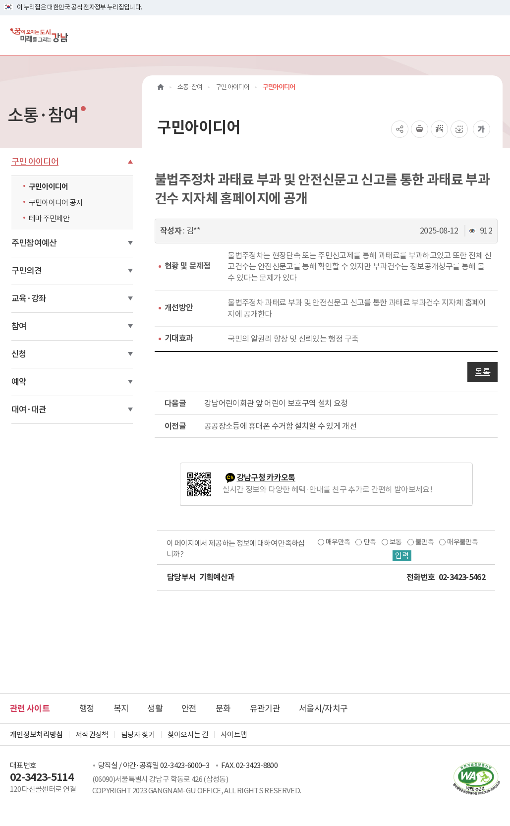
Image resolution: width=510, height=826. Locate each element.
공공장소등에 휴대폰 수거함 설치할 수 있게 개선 (280, 426)
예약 (19, 381)
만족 (369, 541)
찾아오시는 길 (188, 734)
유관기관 (265, 708)
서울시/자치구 (323, 708)
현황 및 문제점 (188, 266)
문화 (223, 708)
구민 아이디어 (34, 161)
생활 (155, 708)
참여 (19, 326)
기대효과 (179, 338)
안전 (189, 708)
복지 (121, 708)
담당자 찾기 (138, 734)
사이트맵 (234, 734)
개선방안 (179, 307)
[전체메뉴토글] (494, 35)
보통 (395, 541)
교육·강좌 (29, 298)
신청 (19, 354)
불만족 (424, 541)
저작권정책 (92, 734)
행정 (87, 708)
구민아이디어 (48, 186)
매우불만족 (462, 541)
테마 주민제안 (49, 218)
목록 (482, 372)
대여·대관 (29, 409)
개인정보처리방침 (36, 734)
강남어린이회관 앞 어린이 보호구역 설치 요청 (275, 403)
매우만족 (338, 541)
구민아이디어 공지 (56, 202)
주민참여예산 (34, 242)
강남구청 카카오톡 (266, 477)
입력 (401, 556)
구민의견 (26, 270)
